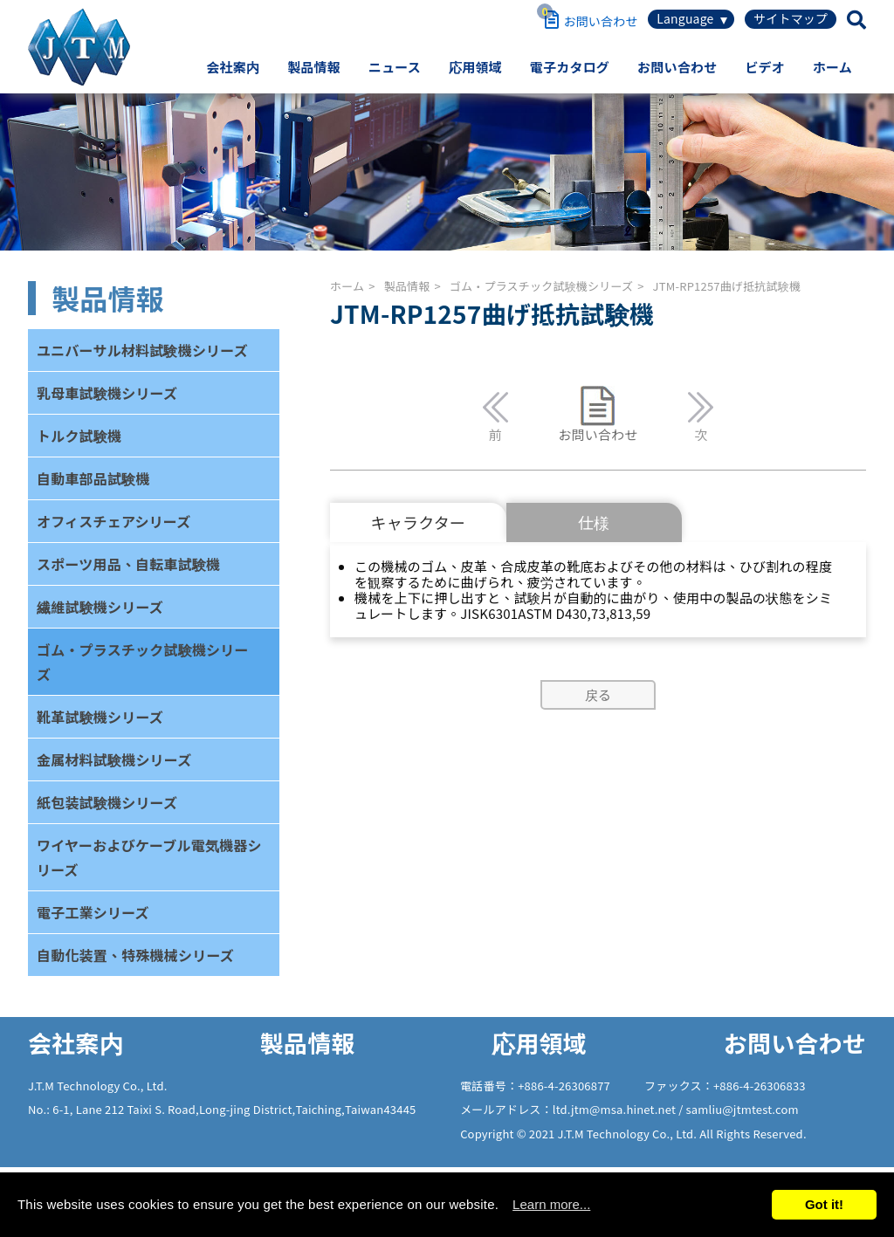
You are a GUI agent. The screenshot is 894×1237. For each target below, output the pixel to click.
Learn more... (551, 1204)
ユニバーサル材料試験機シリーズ (142, 350)
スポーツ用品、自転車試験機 (128, 563)
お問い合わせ (677, 67)
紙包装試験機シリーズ (107, 802)
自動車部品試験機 (93, 478)
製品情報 (313, 67)
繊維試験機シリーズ (100, 606)
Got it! (824, 1204)
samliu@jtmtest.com (742, 1109)
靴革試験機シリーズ (100, 716)
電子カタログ (569, 67)
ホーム (832, 67)
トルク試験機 (79, 435)
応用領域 (475, 67)
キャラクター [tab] (418, 522)
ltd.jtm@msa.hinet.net (615, 1109)
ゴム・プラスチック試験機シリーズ (143, 661)
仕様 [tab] (593, 522)
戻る (598, 694)
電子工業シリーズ (93, 912)
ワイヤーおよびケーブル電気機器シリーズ (149, 857)
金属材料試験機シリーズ (114, 759)
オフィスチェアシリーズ (113, 521)
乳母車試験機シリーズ (107, 392)
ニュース (394, 67)
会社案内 (232, 67)
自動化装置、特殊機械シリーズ (135, 955)
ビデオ (765, 67)
